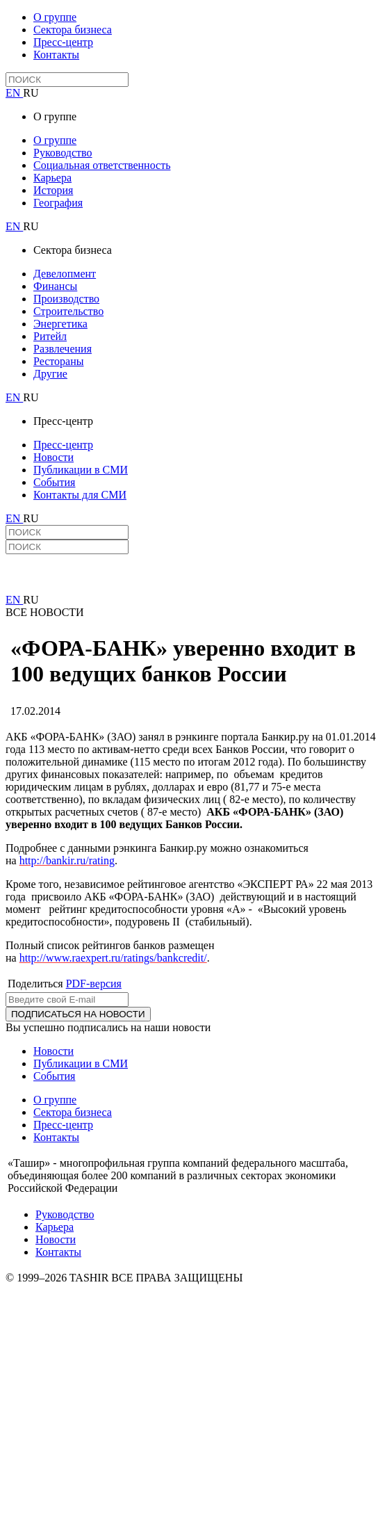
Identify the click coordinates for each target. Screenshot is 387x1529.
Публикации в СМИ (80, 470)
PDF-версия (94, 983)
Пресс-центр (63, 42)
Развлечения (62, 349)
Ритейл (50, 336)
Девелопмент (64, 274)
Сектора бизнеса (72, 29)
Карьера (52, 178)
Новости (53, 457)
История (53, 190)
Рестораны (58, 361)
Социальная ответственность (101, 165)
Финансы (55, 286)
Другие (50, 374)
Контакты (56, 54)
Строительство (68, 311)
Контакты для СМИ (79, 495)
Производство (66, 299)
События (54, 482)
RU (30, 93)
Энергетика (60, 324)
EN (14, 93)
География (58, 203)
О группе (54, 17)
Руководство (62, 153)
